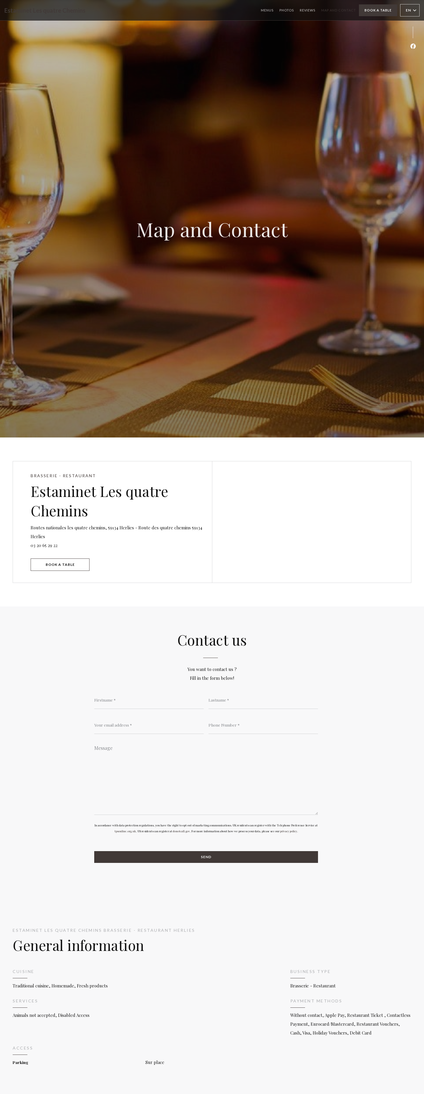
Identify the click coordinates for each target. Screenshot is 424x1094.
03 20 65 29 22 (44, 545)
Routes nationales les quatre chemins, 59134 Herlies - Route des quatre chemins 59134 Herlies (116, 532)
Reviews (307, 10)
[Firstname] (149, 700)
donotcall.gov (181, 831)
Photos (286, 10)
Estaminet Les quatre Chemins (44, 10)
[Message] (206, 778)
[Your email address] (149, 725)
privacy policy (288, 831)
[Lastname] (263, 700)
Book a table (378, 10)
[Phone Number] (263, 725)
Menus (267, 10)
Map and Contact (338, 10)
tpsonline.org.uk (125, 831)
